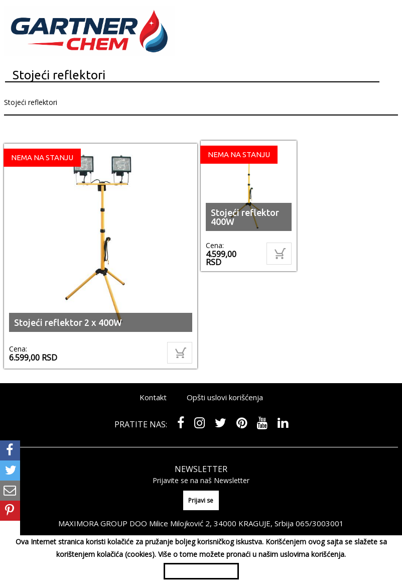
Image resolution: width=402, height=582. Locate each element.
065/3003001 (320, 523)
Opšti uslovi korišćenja (225, 397)
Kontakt (153, 397)
